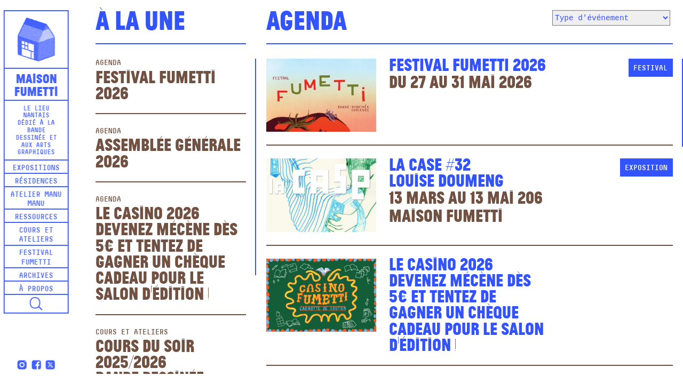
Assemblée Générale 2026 (168, 152)
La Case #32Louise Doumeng (446, 171)
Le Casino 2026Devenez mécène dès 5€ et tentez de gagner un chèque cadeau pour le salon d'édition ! (166, 252)
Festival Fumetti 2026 (156, 84)
